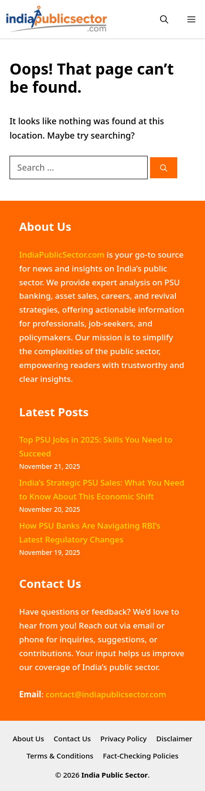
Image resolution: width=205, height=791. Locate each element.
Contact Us (72, 738)
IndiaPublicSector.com (62, 254)
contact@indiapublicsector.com (105, 694)
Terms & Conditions (60, 755)
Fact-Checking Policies (140, 755)
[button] (164, 19)
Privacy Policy (123, 738)
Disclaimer (174, 738)
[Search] (163, 168)
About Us (28, 738)
